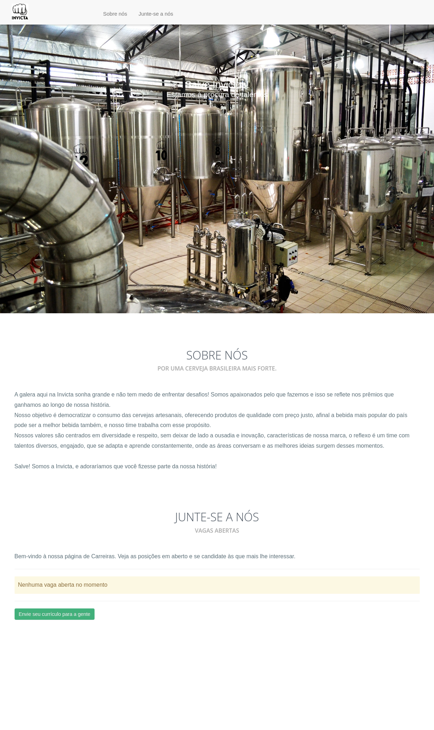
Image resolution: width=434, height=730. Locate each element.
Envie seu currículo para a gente (55, 614)
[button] (115, 14)
